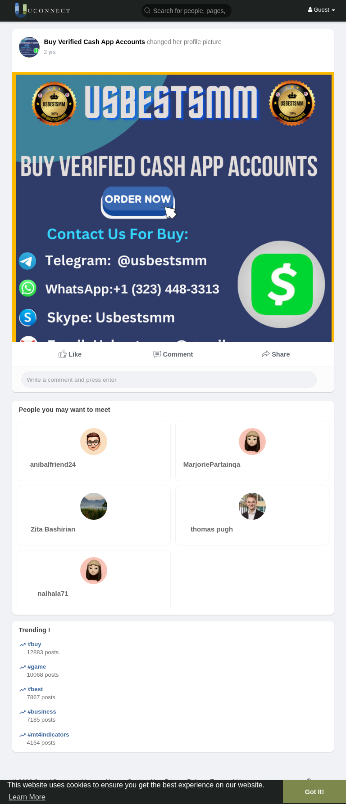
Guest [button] (322, 9)
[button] (186, 10)
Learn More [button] (27, 797)
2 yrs (50, 52)
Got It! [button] (314, 791)
